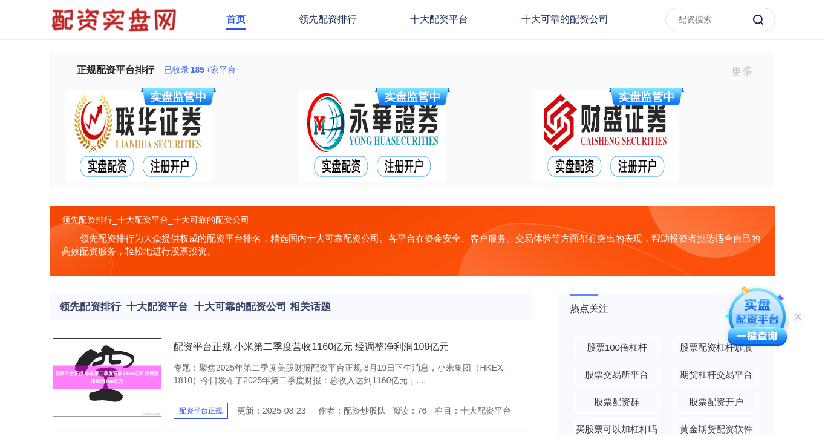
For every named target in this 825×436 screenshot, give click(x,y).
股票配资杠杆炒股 (716, 347)
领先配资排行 (328, 19)
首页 (236, 19)
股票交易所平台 (616, 374)
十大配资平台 (439, 19)
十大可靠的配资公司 (564, 19)
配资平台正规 (201, 410)
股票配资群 (616, 402)
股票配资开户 (716, 402)
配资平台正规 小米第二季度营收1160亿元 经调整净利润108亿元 (311, 347)
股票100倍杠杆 (617, 347)
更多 (747, 71)
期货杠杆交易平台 (716, 374)
